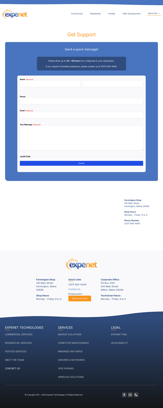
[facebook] (124, 395)
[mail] (130, 395)
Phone (22, 96)
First (21, 89)
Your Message (30, 124)
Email (26, 110)
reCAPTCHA (25, 156)
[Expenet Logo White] (15, 10)
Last (83, 89)
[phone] (136, 395)
